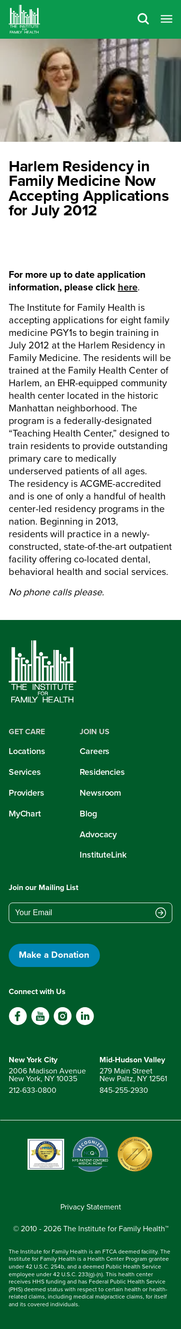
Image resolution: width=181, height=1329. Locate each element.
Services (25, 772)
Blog (88, 813)
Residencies (102, 772)
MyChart (25, 813)
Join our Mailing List (43, 887)
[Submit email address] (160, 913)
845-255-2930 (123, 1090)
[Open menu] (166, 19)
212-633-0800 (32, 1090)
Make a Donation (54, 955)
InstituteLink (103, 854)
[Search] (143, 19)
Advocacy (98, 834)
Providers (26, 792)
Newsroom (100, 792)
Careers (95, 751)
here (128, 287)
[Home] (24, 19)
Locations (27, 751)
